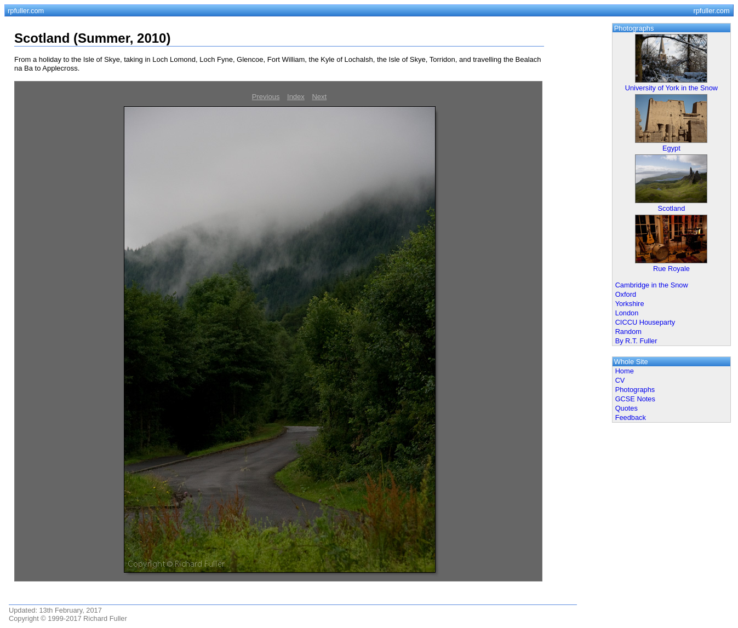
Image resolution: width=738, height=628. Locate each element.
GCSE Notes (635, 399)
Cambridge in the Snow (651, 285)
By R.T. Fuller (636, 341)
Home (624, 371)
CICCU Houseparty (645, 322)
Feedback (630, 417)
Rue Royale (671, 268)
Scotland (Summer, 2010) (92, 38)
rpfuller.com (26, 11)
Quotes (626, 408)
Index (296, 97)
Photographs (635, 389)
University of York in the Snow (671, 88)
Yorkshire (629, 303)
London (627, 313)
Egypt (671, 148)
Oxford (625, 294)
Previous (266, 97)
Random (628, 331)
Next (319, 97)
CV (620, 380)
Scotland (671, 208)
